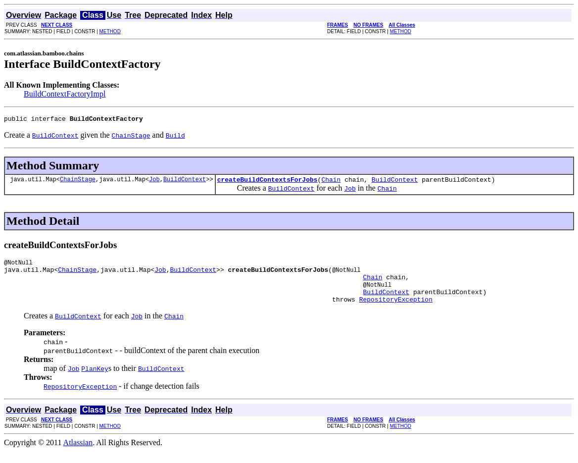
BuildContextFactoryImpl (64, 94)
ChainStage (78, 182)
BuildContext (184, 182)
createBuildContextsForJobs (267, 182)
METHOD (110, 31)
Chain (330, 182)
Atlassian (78, 454)
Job (154, 182)
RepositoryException (396, 311)
